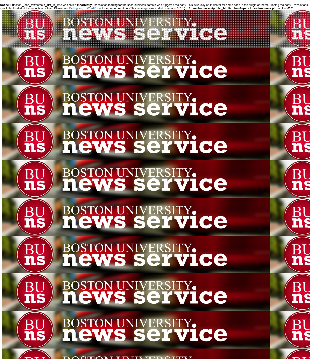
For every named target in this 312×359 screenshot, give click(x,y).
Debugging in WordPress (85, 8)
